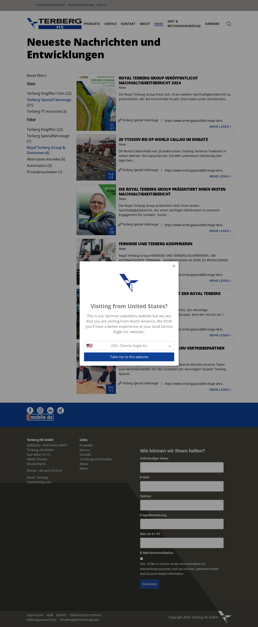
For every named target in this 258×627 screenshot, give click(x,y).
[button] (129, 345)
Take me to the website (129, 356)
